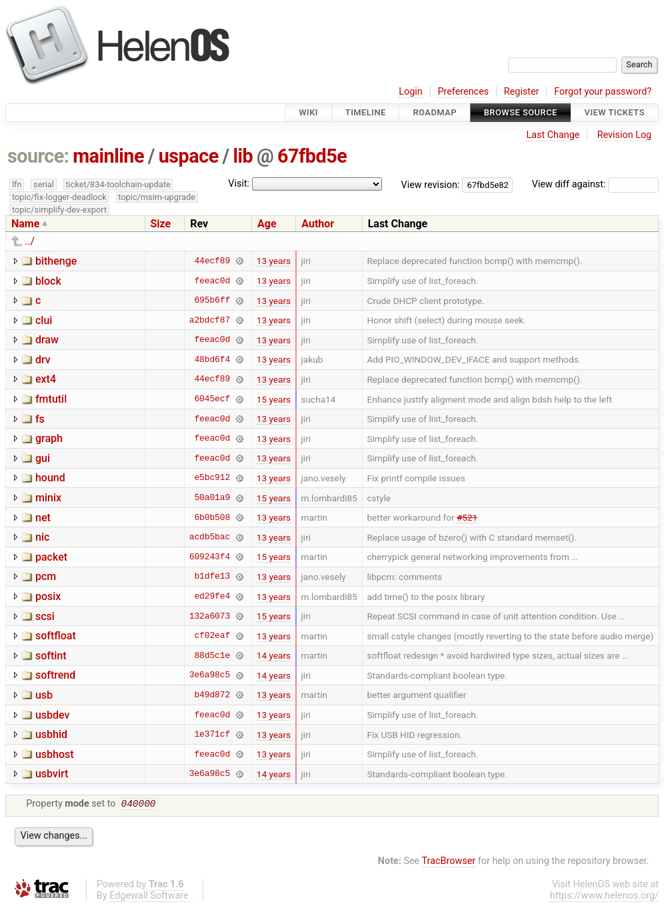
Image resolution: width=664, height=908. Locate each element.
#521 (467, 517)
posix (48, 596)
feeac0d (212, 281)
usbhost (54, 754)
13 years (274, 260)
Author (317, 223)
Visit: (238, 183)
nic (42, 537)
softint (51, 655)
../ (30, 241)
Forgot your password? (602, 91)
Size (161, 223)
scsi (45, 616)
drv (43, 359)
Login (411, 91)
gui (42, 458)
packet (51, 557)
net (43, 517)
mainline (108, 156)
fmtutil (51, 399)
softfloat (55, 635)
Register (521, 91)
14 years (274, 655)
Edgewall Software (149, 897)
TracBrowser (449, 862)
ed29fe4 (212, 597)
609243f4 (209, 557)
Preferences (463, 91)
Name (25, 223)
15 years (274, 399)
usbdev (52, 715)
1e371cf (212, 735)
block (48, 281)
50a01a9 (212, 498)
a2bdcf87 (209, 320)
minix (48, 497)
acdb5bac (209, 537)
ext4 (45, 379)
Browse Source (520, 112)
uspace (189, 156)
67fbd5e (312, 156)
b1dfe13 (212, 577)
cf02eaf (212, 636)
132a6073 (209, 616)
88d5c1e (212, 655)
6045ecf (212, 399)
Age (267, 223)
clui (43, 320)
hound (50, 477)
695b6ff (212, 301)
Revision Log (624, 135)
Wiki (308, 112)
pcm (45, 576)
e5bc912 (212, 478)
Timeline (365, 112)
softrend (55, 675)
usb (44, 695)
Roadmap (435, 112)
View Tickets (615, 112)
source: (38, 156)
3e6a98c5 (209, 675)
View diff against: (595, 184)
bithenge (56, 261)
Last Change (552, 135)
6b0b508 (212, 517)
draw (47, 339)
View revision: (430, 184)
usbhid (51, 734)
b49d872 (212, 695)
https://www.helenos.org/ (604, 897)
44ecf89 (212, 261)
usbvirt (51, 773)
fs (40, 419)
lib (243, 156)
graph (49, 438)
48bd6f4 (212, 359)
